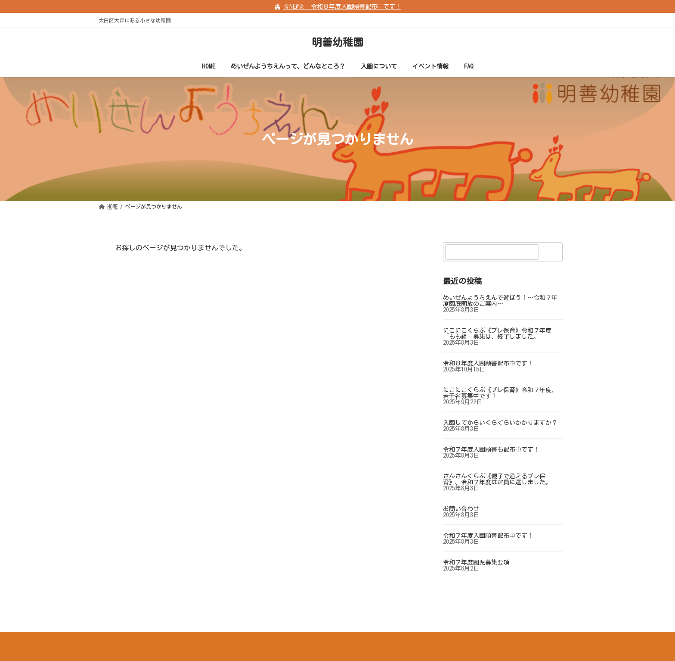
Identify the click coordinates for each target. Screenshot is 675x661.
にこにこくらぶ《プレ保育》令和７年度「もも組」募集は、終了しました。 (497, 333)
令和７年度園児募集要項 (476, 562)
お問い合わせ (461, 509)
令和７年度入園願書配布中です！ (488, 536)
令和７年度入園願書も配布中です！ (491, 449)
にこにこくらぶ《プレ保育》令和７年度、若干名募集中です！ (500, 393)
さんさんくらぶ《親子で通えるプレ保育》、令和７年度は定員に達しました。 (497, 479)
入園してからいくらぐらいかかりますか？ (500, 423)
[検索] (551, 252)
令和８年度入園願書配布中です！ (488, 363)
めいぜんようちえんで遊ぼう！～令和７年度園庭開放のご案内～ (500, 301)
